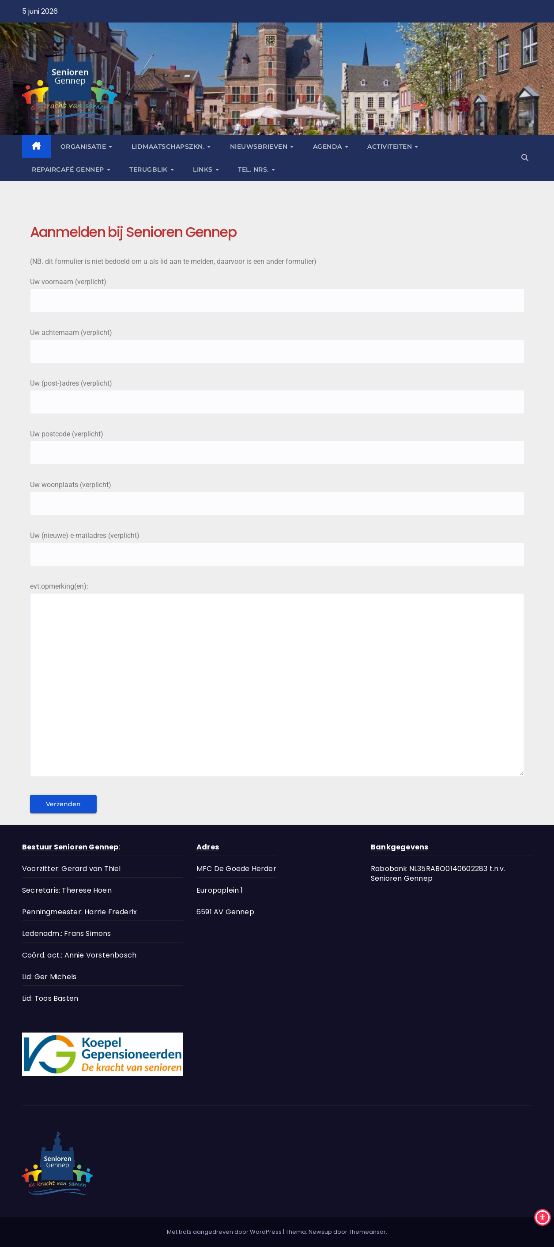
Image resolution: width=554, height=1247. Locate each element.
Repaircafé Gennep (69, 169)
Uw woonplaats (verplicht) (277, 494)
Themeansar (367, 1232)
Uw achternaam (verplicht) (277, 341)
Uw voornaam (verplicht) (277, 291)
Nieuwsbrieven (260, 146)
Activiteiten (390, 146)
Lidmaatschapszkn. (169, 146)
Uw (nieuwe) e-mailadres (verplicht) (277, 544)
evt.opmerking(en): (277, 683)
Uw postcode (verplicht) (277, 443)
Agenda (328, 146)
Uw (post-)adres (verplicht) (277, 392)
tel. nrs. (254, 169)
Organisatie (84, 146)
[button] (524, 158)
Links (204, 169)
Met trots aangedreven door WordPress (225, 1232)
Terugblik (149, 169)
